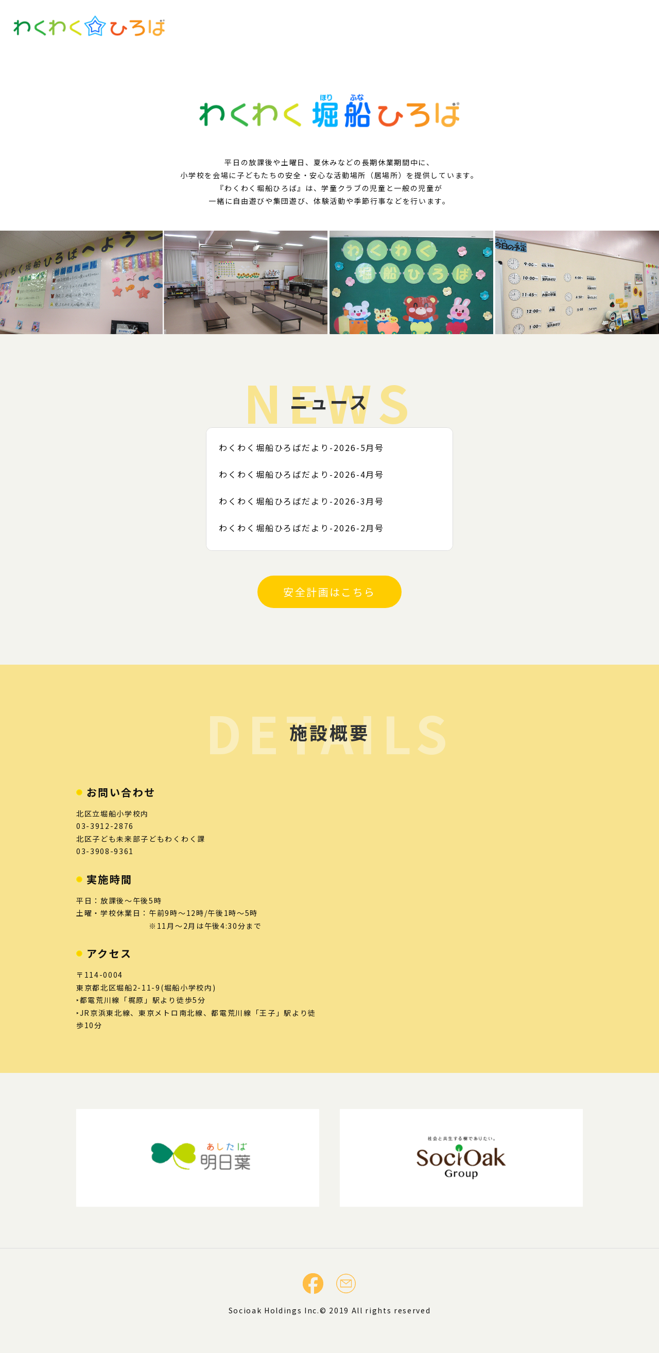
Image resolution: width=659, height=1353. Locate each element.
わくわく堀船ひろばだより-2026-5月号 (306, 447)
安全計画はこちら (329, 591)
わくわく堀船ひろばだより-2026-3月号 (306, 501)
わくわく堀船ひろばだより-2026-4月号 (306, 474)
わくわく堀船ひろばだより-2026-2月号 (306, 528)
